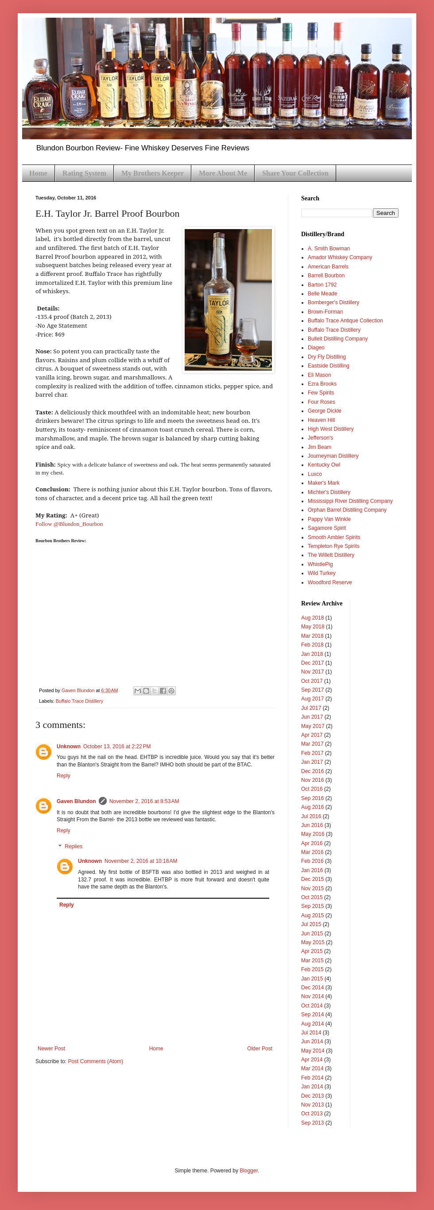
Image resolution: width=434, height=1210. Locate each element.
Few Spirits (321, 393)
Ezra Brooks (322, 384)
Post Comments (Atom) (95, 1061)
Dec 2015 (312, 879)
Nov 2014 (312, 996)
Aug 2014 (312, 1024)
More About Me (223, 173)
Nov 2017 (312, 672)
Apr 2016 (312, 843)
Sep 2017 (312, 690)
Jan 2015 (312, 979)
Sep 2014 (312, 1014)
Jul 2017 (311, 708)
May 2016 (313, 834)
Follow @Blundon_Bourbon (69, 524)
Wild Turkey (322, 573)
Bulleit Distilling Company (338, 339)
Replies (73, 846)
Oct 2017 (312, 681)
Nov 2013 (312, 1105)
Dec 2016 (312, 771)
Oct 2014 (312, 1006)
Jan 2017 (312, 762)
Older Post (259, 1048)
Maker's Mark (324, 483)
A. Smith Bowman (329, 248)
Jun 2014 (312, 1041)
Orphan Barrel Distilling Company (347, 510)
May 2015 (313, 942)
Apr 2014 (312, 1060)
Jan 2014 (312, 1087)
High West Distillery (331, 429)
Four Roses (321, 402)
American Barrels (328, 267)
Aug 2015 (312, 915)
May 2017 (313, 726)
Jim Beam (319, 447)
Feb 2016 (312, 861)
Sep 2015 (312, 906)
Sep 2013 (312, 1123)
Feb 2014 (312, 1078)
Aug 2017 (312, 699)
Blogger (249, 1171)
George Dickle (324, 411)
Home (38, 173)
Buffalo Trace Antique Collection (345, 321)
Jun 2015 (312, 933)
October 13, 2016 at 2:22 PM (117, 746)
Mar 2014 (312, 1068)
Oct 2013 (312, 1113)
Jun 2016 (312, 825)
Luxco (315, 474)
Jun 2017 (312, 717)
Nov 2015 (312, 888)
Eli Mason (319, 375)
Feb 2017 (312, 753)
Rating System (84, 173)
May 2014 (313, 1051)
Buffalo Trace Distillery (79, 701)
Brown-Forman (325, 312)
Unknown (69, 746)
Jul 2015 (311, 924)
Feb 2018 (312, 645)
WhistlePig (320, 564)
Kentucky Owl (324, 465)
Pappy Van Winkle (329, 519)
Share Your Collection (295, 173)
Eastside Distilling (328, 366)
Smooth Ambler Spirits (334, 537)
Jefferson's (320, 438)
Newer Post (51, 1048)
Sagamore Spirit (327, 528)
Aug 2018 (312, 618)
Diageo (316, 348)
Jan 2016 (312, 870)
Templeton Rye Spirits (334, 546)
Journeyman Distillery (333, 456)
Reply (63, 776)
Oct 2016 (312, 789)
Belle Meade (322, 294)
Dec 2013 (312, 1096)
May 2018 (313, 627)
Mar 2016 (312, 852)
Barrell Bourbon (326, 275)
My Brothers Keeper (152, 173)
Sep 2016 (312, 798)
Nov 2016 (312, 780)
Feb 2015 (312, 969)
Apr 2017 (312, 735)
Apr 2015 (312, 951)
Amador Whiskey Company (340, 257)
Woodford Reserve (330, 582)
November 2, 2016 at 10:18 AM (141, 861)
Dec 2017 (312, 663)
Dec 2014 (312, 987)
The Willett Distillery (331, 555)
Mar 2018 (312, 636)
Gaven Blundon (76, 801)
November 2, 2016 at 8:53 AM (144, 801)
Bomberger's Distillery (333, 302)
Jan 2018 (312, 654)
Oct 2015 (312, 897)
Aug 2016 (312, 807)
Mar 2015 (312, 960)
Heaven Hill (321, 420)
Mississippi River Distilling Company (350, 501)
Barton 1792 (322, 285)
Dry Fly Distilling (327, 357)
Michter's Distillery (329, 492)
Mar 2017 (312, 744)
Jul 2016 (311, 816)
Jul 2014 (311, 1033)
